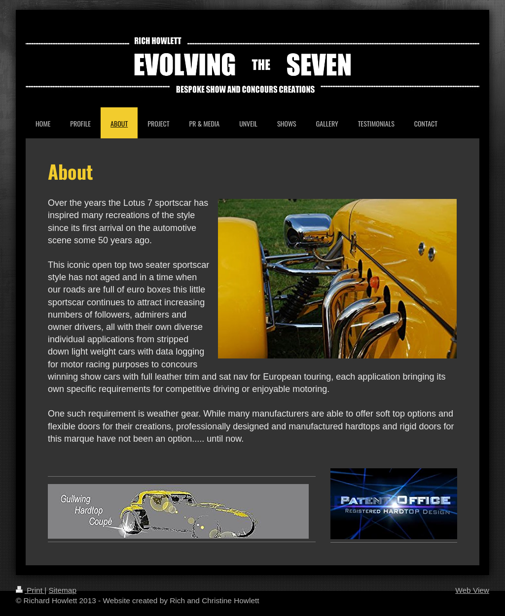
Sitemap (62, 590)
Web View (472, 590)
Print (30, 590)
